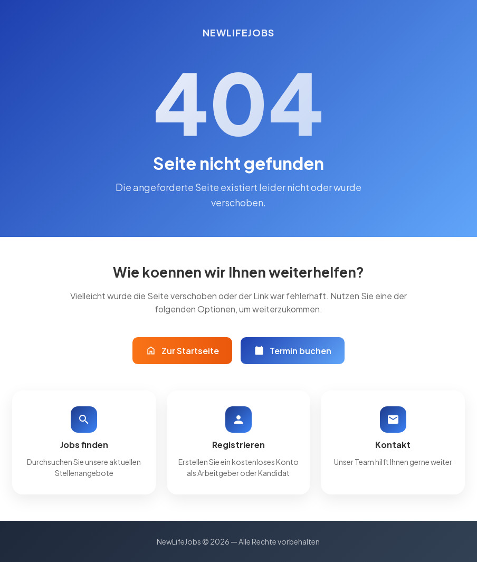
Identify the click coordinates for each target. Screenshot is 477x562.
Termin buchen (292, 350)
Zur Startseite (182, 350)
